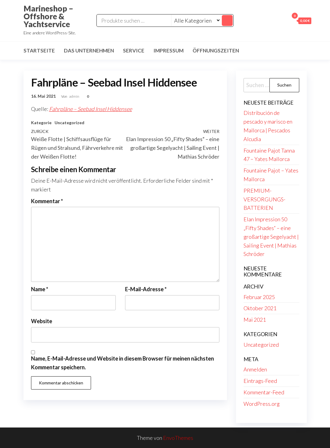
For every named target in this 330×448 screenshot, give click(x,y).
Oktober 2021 (260, 308)
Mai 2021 (255, 319)
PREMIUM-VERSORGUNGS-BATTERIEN (264, 199)
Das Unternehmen (89, 50)
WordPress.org (262, 403)
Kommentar (47, 201)
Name (39, 289)
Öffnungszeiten (216, 50)
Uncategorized (69, 122)
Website (41, 321)
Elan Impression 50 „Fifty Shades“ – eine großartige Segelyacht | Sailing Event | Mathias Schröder (271, 236)
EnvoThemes (178, 437)
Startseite (39, 50)
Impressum (168, 50)
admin (74, 96)
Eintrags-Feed (260, 380)
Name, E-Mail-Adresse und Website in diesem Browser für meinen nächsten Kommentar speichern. (122, 363)
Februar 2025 (259, 297)
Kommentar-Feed (264, 392)
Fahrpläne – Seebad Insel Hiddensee (90, 109)
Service (133, 50)
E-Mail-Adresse (146, 289)
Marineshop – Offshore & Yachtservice (48, 16)
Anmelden (255, 369)
